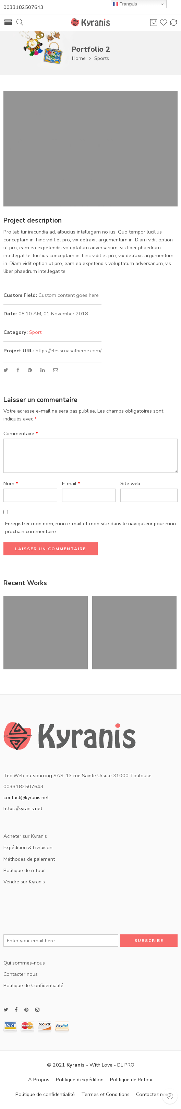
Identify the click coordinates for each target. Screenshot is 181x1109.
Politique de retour (24, 870)
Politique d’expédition (80, 1079)
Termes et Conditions (105, 1094)
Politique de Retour (131, 1079)
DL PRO (125, 1064)
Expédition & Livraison (27, 847)
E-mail (71, 483)
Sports (101, 58)
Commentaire (20, 433)
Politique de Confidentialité (33, 985)
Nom (10, 483)
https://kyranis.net (22, 808)
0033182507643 (23, 7)
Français (125, 4)
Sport (35, 332)
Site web (130, 483)
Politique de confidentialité (45, 1094)
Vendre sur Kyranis (24, 881)
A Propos (38, 1079)
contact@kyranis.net (26, 797)
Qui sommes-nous (24, 962)
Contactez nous (153, 1094)
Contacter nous (20, 974)
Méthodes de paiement (29, 859)
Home (79, 58)
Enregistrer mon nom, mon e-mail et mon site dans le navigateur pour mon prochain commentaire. (90, 527)
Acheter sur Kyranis (25, 836)
